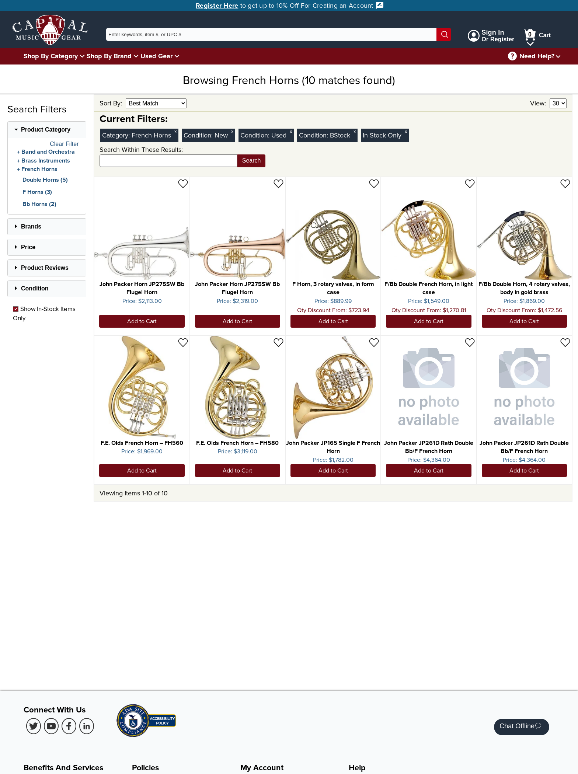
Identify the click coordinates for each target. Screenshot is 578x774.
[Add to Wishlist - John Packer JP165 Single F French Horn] (374, 342)
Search (251, 160)
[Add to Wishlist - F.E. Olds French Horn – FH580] (278, 342)
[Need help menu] (558, 56)
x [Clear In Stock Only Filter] (406, 131)
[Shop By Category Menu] (82, 56)
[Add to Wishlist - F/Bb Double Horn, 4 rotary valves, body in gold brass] (565, 183)
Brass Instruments (45, 161)
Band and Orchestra (48, 152)
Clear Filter (64, 144)
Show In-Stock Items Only (44, 313)
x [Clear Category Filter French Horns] (175, 131)
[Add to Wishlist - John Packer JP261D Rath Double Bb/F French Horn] (469, 342)
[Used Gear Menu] (177, 56)
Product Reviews (45, 268)
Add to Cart (142, 321)
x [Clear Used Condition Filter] (291, 131)
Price (28, 247)
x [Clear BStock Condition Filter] (355, 131)
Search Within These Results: (141, 149)
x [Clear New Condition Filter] (232, 131)
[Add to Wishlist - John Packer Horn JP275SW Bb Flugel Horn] (183, 183)
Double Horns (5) (45, 179)
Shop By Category (51, 56)
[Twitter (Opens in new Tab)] (33, 726)
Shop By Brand (109, 56)
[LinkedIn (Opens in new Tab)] (86, 726)
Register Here (217, 5)
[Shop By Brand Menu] (136, 56)
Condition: (199, 135)
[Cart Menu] (530, 42)
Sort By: (112, 103)
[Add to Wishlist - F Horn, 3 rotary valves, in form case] (374, 183)
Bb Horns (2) (39, 204)
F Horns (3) (37, 192)
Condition (35, 288)
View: (539, 103)
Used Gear (156, 56)
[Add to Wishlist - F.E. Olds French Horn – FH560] (183, 342)
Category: (117, 135)
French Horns (39, 169)
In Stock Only (382, 135)
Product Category (45, 129)
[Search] (443, 34)
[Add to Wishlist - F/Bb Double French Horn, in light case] (469, 183)
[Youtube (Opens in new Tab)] (51, 726)
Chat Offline (520, 727)
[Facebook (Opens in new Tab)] (69, 726)
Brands (31, 226)
